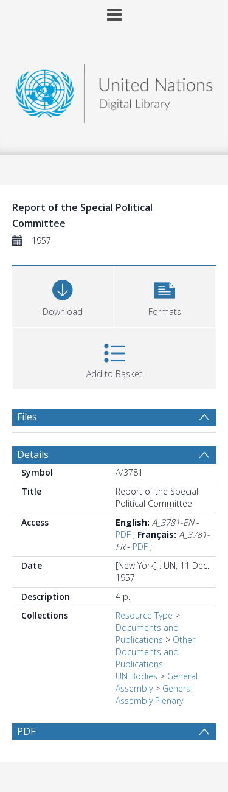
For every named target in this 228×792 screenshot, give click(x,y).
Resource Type (144, 615)
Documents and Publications (147, 633)
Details (33, 454)
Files (27, 416)
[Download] (63, 295)
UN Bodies (136, 676)
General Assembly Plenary (154, 694)
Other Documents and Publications (155, 652)
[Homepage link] (114, 90)
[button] (165, 295)
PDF (123, 534)
